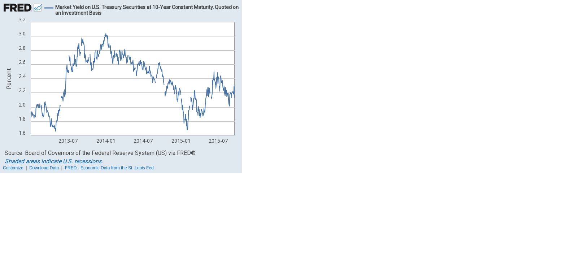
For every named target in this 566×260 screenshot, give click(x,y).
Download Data (44, 167)
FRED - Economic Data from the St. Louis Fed (109, 167)
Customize (13, 167)
